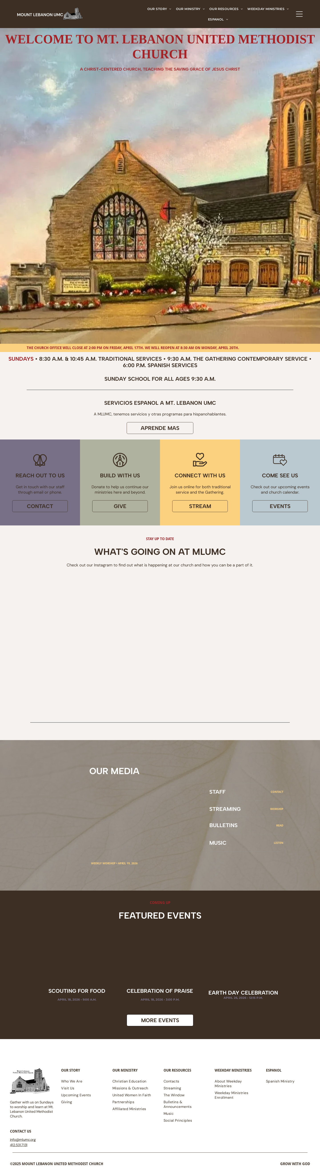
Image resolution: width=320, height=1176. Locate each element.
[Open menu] (299, 14)
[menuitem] (159, 9)
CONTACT (277, 794)
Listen (278, 845)
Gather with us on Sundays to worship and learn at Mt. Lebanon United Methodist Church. (32, 1111)
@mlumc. (23, 1142)
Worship (276, 811)
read (279, 828)
